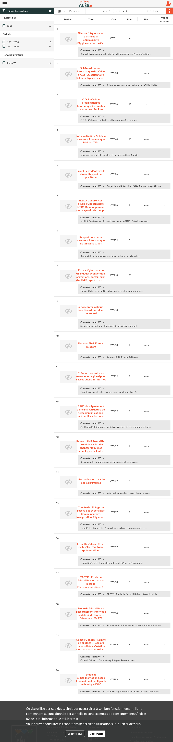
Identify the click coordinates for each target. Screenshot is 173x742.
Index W (11, 62)
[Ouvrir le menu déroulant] (5, 4)
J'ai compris (96, 733)
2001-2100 (13, 46)
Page (104, 10)
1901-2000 (13, 42)
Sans (9, 25)
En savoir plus (75, 733)
